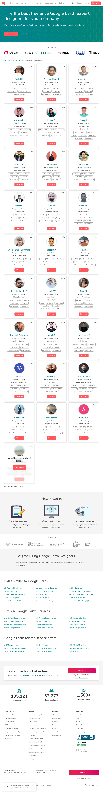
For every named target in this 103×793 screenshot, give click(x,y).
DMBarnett (51, 418)
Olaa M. (83, 291)
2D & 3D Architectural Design (47, 648)
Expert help (79, 728)
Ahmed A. (83, 418)
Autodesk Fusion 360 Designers (15, 601)
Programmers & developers (13, 732)
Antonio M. (19, 120)
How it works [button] (9, 711)
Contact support (81, 715)
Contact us (55, 728)
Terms (42, 785)
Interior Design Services (12, 628)
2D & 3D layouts (42, 645)
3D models (32, 735)
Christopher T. (83, 377)
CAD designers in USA (36, 742)
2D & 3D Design (74, 651)
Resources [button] (79, 711)
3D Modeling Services (44, 624)
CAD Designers (42, 594)
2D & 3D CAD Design (44, 651)
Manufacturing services (12, 735)
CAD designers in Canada (37, 745)
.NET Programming (11, 645)
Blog (77, 718)
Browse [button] (31, 711)
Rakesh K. (83, 250)
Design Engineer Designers (46, 601)
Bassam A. (51, 250)
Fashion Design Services (77, 628)
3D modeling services (12, 728)
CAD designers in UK (35, 749)
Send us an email (29, 675)
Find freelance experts (36, 715)
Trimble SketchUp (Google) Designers (82, 601)
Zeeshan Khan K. (51, 79)
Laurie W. (51, 291)
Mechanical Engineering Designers (81, 594)
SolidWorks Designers (77, 598)
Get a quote (95, 3)
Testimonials (56, 725)
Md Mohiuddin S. (19, 291)
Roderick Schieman (19, 335)
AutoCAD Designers (11, 598)
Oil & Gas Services (43, 621)
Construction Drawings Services (15, 621)
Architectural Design (15, 60)
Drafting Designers (75, 588)
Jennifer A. (19, 377)
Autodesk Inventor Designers (46, 588)
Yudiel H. (19, 79)
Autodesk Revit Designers (45, 591)
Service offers (33, 721)
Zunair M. (19, 165)
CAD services (9, 725)
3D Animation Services (44, 628)
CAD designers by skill (36, 738)
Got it (7, 787)
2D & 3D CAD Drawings (77, 645)
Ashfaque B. (51, 165)
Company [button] (55, 711)
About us (55, 715)
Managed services (10, 718)
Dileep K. (83, 120)
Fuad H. (51, 206)
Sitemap (31, 759)
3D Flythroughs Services (77, 618)
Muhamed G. (84, 79)
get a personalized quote (48, 675)
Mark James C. (84, 335)
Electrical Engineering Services (15, 624)
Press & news (56, 718)
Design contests (10, 721)
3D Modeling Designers (12, 591)
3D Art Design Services (77, 624)
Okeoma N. (19, 206)
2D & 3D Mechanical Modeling (15, 651)
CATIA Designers (42, 598)
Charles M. (19, 418)
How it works (9, 715)
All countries (33, 755)
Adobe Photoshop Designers (14, 594)
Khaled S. (51, 377)
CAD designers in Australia (37, 752)
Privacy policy (56, 735)
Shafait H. (83, 165)
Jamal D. (51, 335)
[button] (25, 3)
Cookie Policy (25, 788)
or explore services (81, 678)
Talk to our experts (30, 34)
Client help (79, 725)
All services (8, 738)
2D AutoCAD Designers (13, 588)
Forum (78, 721)
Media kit (55, 721)
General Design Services (77, 621)
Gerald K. (83, 206)
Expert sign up (80, 732)
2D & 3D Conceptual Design (79, 648)
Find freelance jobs (34, 718)
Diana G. (51, 120)
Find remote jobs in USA (36, 732)
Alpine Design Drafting (19, 250)
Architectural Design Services (14, 618)
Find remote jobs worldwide (37, 728)
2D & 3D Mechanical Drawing (15, 648)
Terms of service (57, 732)
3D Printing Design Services (46, 618)
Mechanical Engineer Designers (80, 591)
